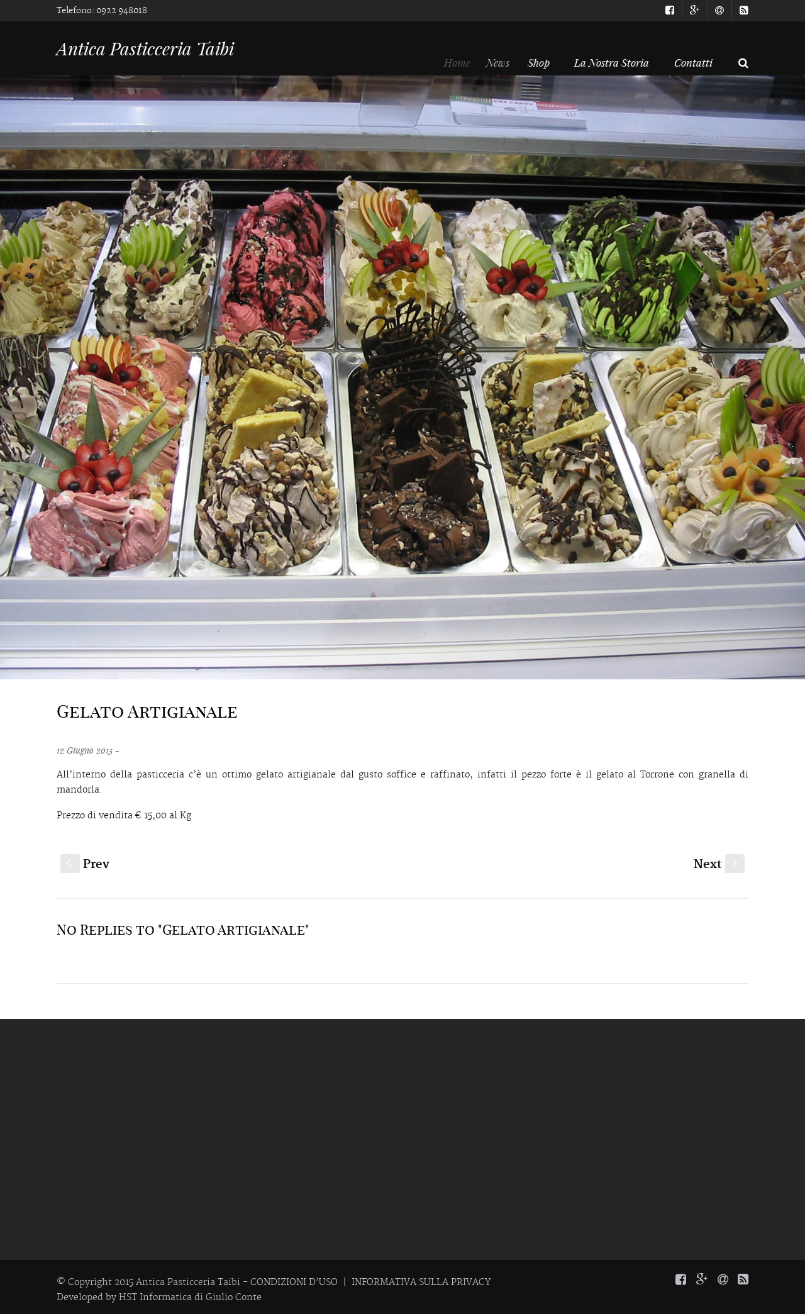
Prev (84, 864)
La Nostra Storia (611, 62)
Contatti (693, 62)
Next (719, 864)
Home (462, 62)
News (505, 62)
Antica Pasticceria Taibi (145, 48)
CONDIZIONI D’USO (294, 1282)
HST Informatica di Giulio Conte (190, 1297)
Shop (544, 62)
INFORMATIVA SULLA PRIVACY (421, 1282)
